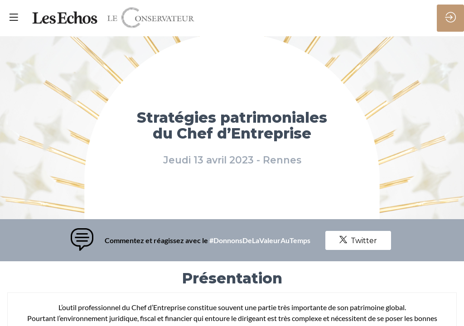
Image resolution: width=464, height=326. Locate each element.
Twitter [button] (358, 240)
